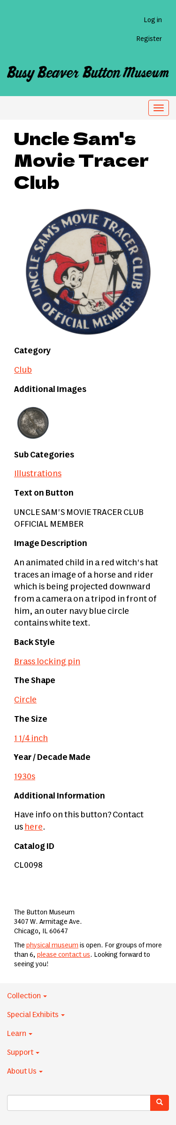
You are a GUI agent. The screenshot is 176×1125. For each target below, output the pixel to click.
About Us (25, 1071)
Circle (25, 700)
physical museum (52, 945)
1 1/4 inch (31, 738)
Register (149, 39)
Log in (153, 20)
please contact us (63, 955)
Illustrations (37, 474)
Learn (19, 1033)
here (33, 827)
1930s (24, 777)
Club (23, 370)
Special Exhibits (36, 1015)
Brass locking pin (47, 662)
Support (23, 1052)
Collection (27, 996)
